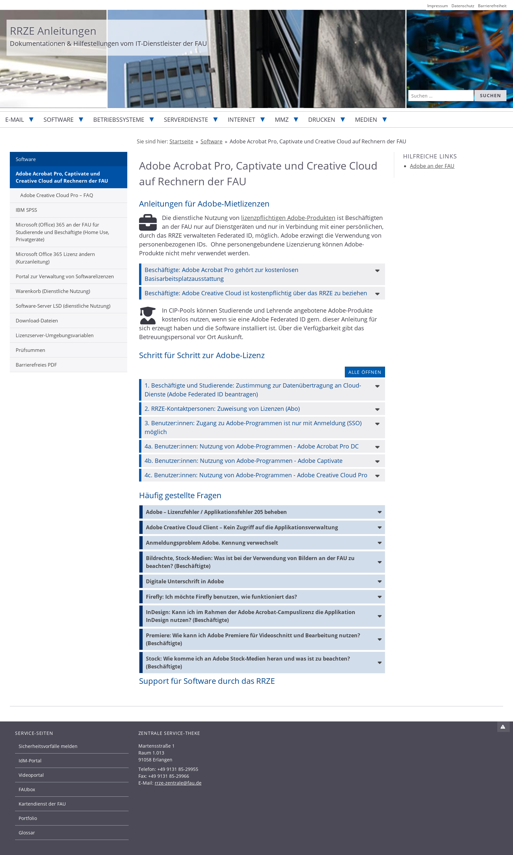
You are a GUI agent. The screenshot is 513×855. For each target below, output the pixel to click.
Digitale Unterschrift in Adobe (185, 581)
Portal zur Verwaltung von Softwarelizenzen (65, 276)
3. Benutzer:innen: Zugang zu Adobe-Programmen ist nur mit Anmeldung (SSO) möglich (253, 427)
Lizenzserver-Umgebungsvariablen (55, 335)
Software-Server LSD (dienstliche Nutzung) (63, 305)
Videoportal (31, 775)
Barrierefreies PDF (36, 364)
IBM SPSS (26, 210)
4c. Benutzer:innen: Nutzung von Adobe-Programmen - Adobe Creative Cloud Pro (256, 475)
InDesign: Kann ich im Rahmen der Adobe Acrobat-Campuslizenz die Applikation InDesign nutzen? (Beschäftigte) (250, 616)
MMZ (282, 119)
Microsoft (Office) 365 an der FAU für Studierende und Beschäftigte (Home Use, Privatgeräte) (62, 232)
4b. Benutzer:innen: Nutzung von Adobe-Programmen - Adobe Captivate (244, 460)
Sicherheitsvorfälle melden (48, 746)
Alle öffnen (364, 372)
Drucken (321, 119)
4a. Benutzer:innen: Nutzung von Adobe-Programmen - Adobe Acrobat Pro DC (252, 446)
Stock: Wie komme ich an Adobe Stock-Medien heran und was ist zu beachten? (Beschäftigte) (248, 662)
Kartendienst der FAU (42, 804)
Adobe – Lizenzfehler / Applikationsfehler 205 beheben (216, 512)
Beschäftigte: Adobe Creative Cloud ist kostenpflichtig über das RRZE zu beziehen (256, 293)
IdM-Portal (30, 760)
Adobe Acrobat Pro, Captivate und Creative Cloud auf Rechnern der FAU (62, 177)
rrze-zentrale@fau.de (178, 783)
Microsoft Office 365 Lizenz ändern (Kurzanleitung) (55, 258)
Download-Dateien (37, 320)
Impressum (437, 6)
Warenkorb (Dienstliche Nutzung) (53, 291)
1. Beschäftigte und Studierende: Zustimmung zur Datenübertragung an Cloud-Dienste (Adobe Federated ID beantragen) (253, 389)
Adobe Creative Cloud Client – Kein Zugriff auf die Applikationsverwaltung (242, 527)
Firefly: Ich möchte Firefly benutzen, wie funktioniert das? (221, 596)
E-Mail (14, 119)
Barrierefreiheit (492, 6)
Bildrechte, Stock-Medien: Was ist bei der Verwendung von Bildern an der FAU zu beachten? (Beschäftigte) (250, 562)
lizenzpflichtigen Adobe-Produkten (288, 218)
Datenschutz (462, 6)
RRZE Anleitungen (53, 31)
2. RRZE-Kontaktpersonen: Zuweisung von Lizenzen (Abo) (222, 408)
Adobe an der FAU (432, 166)
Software (59, 119)
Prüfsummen (30, 350)
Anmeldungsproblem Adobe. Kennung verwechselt (212, 542)
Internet (241, 119)
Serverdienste (186, 119)
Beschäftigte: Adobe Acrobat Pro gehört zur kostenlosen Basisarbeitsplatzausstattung (221, 274)
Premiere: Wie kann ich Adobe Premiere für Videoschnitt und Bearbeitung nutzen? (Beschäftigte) (253, 639)
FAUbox (27, 789)
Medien (366, 119)
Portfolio (28, 818)
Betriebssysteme (118, 119)
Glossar (27, 832)
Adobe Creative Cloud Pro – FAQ (56, 195)
